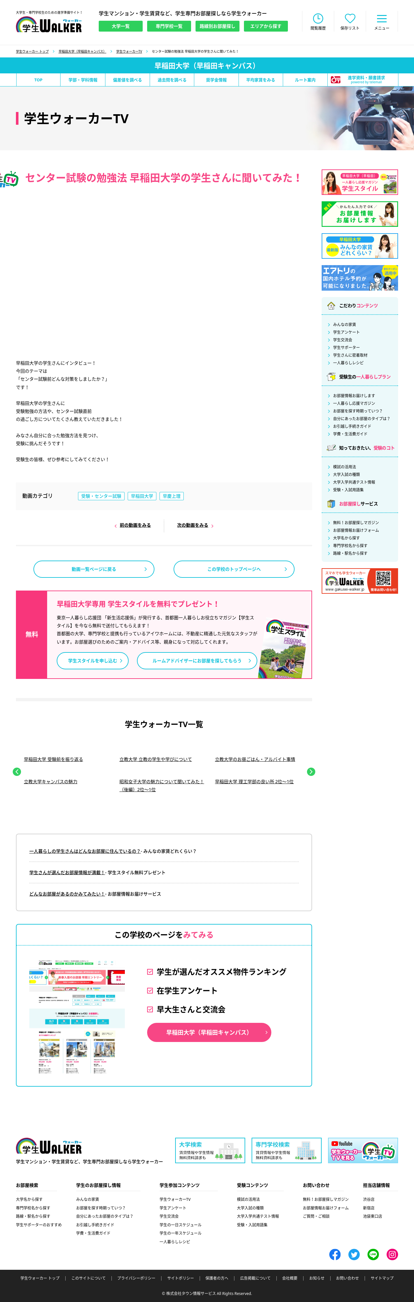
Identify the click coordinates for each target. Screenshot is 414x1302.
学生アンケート (346, 332)
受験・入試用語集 (348, 490)
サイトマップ (382, 1278)
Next (311, 772)
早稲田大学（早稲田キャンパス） (82, 51)
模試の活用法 (344, 467)
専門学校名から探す (350, 546)
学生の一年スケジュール (181, 1233)
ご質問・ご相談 (316, 1216)
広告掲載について (255, 1278)
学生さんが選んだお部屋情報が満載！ (67, 872)
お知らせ (317, 1278)
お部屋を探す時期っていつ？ (358, 411)
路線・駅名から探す (350, 553)
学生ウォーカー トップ (32, 51)
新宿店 (369, 1208)
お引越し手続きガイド (352, 426)
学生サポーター (346, 348)
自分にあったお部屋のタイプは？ (361, 419)
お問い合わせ (347, 1278)
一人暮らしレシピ (348, 363)
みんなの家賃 (344, 325)
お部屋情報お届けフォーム (356, 530)
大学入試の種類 (346, 475)
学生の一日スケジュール (181, 1225)
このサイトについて (88, 1278)
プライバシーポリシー (136, 1278)
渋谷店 (369, 1199)
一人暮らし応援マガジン (354, 403)
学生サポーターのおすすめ (39, 1225)
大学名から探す (346, 538)
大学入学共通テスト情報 (354, 482)
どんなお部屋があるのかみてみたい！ (67, 894)
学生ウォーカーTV (129, 51)
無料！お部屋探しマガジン (356, 523)
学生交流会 (342, 340)
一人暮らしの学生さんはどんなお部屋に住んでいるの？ (85, 851)
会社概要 (289, 1278)
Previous (17, 772)
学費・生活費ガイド (350, 434)
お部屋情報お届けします (354, 396)
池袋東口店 (372, 1216)
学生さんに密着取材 (350, 355)
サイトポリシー (180, 1278)
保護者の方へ (216, 1278)
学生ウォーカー (49, 1146)
